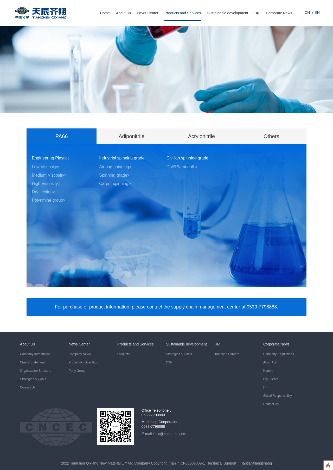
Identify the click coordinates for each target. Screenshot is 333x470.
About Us (123, 13)
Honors (268, 371)
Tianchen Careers (227, 354)
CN (307, 12)
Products (123, 354)
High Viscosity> (46, 183)
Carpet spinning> (115, 183)
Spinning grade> (114, 175)
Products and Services (182, 13)
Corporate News (279, 13)
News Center (147, 13)
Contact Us (27, 387)
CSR (169, 362)
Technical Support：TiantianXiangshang (239, 463)
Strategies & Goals (33, 379)
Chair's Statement (32, 362)
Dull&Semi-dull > (181, 167)
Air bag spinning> (115, 167)
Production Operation (83, 362)
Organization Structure (35, 371)
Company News (80, 354)
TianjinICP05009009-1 (187, 463)
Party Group (77, 371)
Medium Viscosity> (49, 175)
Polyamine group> (48, 200)
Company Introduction (35, 354)
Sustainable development (227, 13)
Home (105, 13)
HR (257, 13)
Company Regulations (278, 354)
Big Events (270, 379)
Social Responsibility (277, 396)
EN (317, 12)
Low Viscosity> (45, 167)
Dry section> (43, 192)
